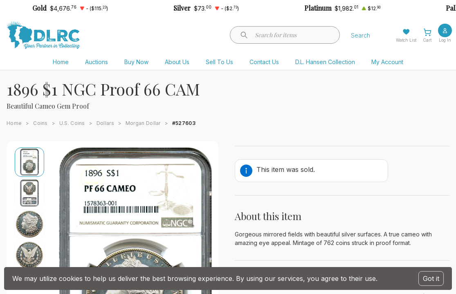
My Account (387, 61)
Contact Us (264, 61)
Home (61, 61)
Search (360, 35)
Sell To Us (219, 61)
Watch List (406, 40)
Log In (445, 40)
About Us (177, 61)
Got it (431, 278)
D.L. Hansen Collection (325, 61)
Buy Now (136, 61)
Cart (427, 40)
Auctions (96, 61)
